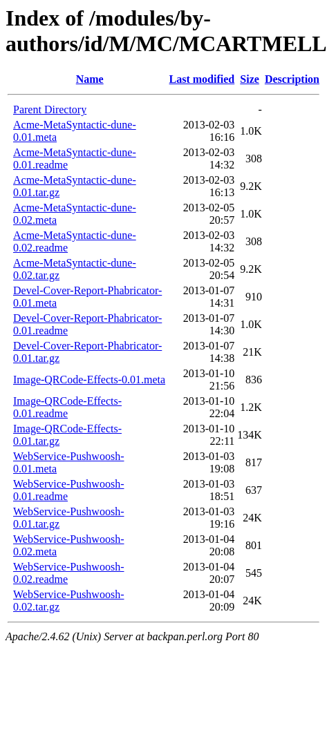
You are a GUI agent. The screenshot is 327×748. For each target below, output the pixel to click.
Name (90, 79)
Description (292, 79)
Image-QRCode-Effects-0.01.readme (67, 407)
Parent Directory (49, 109)
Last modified (202, 79)
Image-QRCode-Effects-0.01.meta (89, 379)
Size (249, 79)
